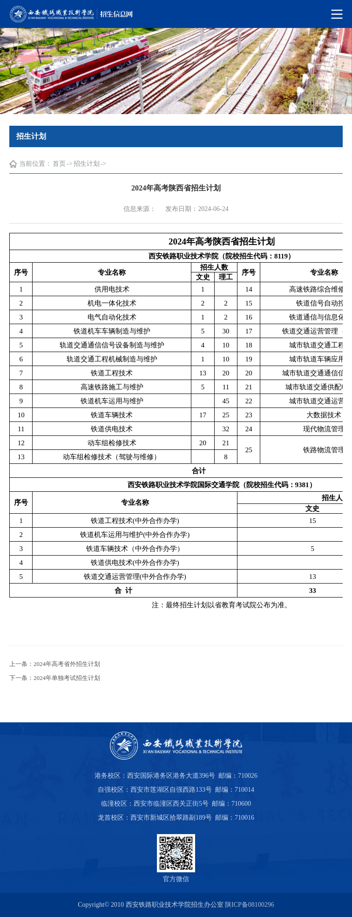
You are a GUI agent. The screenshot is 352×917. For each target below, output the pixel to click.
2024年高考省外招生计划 (67, 663)
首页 (59, 163)
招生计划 (87, 163)
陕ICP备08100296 (249, 904)
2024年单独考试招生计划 (67, 677)
